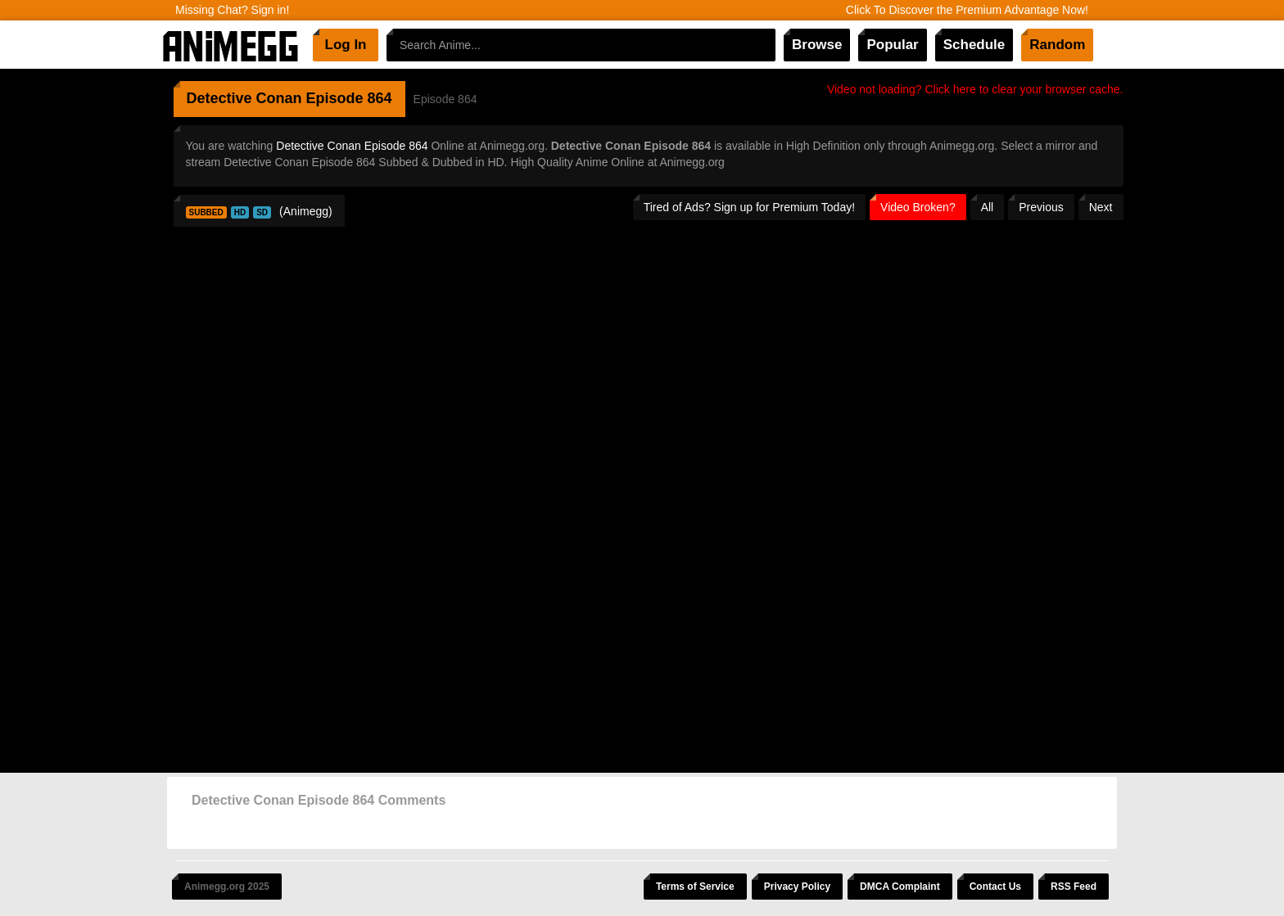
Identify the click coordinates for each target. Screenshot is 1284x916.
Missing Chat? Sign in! (232, 9)
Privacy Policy (797, 886)
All (987, 207)
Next (1101, 207)
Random (1057, 44)
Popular (892, 44)
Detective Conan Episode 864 (351, 145)
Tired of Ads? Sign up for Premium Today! (749, 207)
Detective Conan (244, 98)
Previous (1041, 207)
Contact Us (995, 886)
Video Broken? (918, 207)
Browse (817, 44)
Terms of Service (695, 886)
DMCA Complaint (900, 886)
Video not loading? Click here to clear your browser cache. (975, 89)
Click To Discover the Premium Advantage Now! (967, 9)
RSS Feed (1073, 886)
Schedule (974, 44)
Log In (346, 44)
